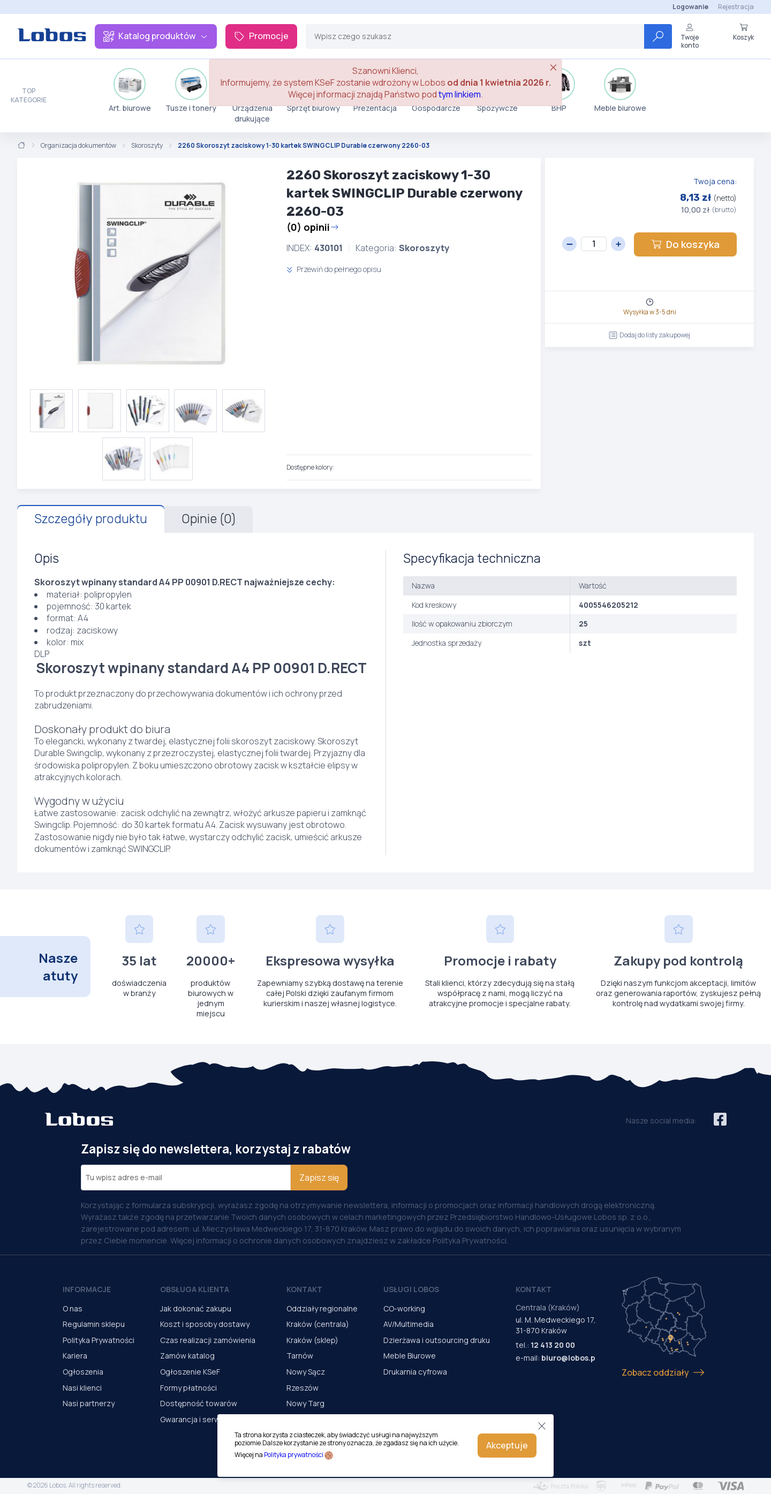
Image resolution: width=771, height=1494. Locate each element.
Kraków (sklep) (312, 1340)
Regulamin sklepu (94, 1324)
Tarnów (299, 1355)
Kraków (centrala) (317, 1324)
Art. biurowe (130, 90)
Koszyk (743, 32)
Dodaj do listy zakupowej (649, 334)
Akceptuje (507, 1445)
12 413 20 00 (553, 1345)
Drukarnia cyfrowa (415, 1372)
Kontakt (304, 1289)
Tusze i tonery (190, 90)
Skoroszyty (147, 145)
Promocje (261, 36)
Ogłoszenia (83, 1372)
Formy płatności (188, 1388)
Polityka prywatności (293, 1454)
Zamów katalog (187, 1355)
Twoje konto (690, 36)
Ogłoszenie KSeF (190, 1372)
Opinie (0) (209, 518)
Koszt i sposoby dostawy (205, 1324)
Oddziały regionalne (322, 1308)
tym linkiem (460, 94)
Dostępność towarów (198, 1403)
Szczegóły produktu (90, 518)
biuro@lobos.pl (569, 1358)
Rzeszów (302, 1388)
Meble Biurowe (409, 1355)
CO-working (404, 1308)
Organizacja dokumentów (78, 145)
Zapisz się (319, 1177)
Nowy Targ (305, 1403)
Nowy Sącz (305, 1372)
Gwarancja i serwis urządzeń (210, 1419)
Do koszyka (685, 244)
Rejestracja (736, 6)
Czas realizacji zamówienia (207, 1340)
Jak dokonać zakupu (195, 1308)
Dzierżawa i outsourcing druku (436, 1340)
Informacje (87, 1289)
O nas (72, 1308)
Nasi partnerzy (89, 1403)
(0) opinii (312, 227)
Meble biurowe (620, 90)
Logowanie (690, 6)
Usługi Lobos (411, 1289)
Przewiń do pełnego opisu (333, 269)
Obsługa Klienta (194, 1289)
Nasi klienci (82, 1388)
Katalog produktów (155, 36)
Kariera (75, 1355)
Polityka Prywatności (98, 1340)
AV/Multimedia (408, 1324)
